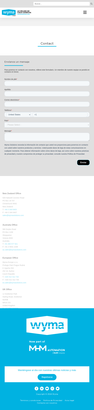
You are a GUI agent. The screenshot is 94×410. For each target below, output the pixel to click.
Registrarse (47, 377)
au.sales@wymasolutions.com (14, 259)
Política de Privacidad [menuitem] (52, 400)
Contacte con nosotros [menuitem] (47, 403)
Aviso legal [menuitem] (69, 400)
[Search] (61, 4)
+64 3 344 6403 (10, 218)
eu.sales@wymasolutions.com (14, 292)
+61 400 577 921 (11, 253)
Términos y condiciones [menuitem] (30, 400)
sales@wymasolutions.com (13, 223)
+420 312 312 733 (11, 286)
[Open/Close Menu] (85, 12)
